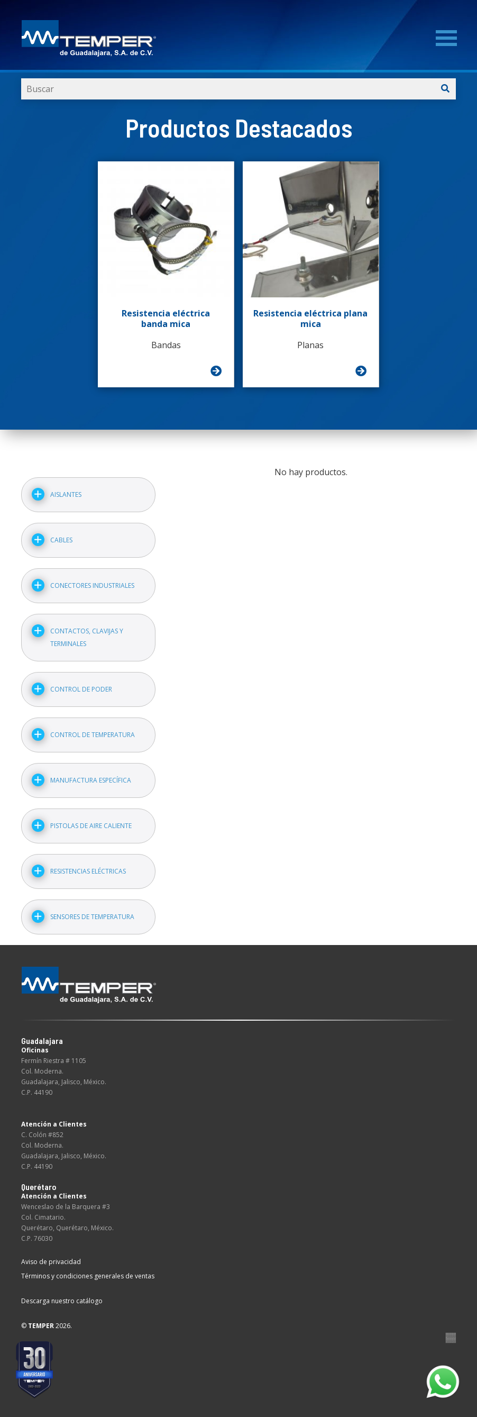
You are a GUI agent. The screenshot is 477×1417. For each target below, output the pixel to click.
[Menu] (446, 38)
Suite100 (451, 1338)
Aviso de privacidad (51, 1261)
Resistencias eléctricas (88, 871)
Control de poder (81, 689)
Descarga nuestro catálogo (62, 1300)
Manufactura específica (90, 780)
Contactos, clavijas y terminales (86, 637)
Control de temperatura (92, 734)
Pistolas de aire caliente (91, 825)
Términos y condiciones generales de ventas (87, 1275)
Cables (61, 539)
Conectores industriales (92, 585)
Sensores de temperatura (92, 916)
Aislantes (65, 494)
